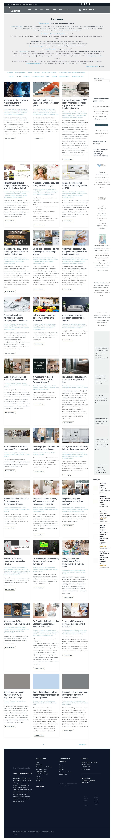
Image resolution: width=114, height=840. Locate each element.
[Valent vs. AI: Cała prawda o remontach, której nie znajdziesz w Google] (101, 383)
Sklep (60, 9)
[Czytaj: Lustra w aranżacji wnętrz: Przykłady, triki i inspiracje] (17, 365)
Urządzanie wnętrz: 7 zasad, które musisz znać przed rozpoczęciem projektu (45, 501)
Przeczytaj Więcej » (9, 138)
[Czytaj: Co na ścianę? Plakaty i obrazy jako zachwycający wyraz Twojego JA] (46, 546)
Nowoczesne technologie (36, 46)
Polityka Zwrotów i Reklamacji (44, 767)
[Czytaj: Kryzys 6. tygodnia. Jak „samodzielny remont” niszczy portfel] (46, 88)
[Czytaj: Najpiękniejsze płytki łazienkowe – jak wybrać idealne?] (75, 487)
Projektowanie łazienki (17, 26)
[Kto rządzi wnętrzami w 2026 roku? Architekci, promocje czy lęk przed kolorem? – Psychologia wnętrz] (101, 422)
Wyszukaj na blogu (99, 78)
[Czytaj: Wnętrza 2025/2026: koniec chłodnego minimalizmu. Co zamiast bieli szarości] (17, 237)
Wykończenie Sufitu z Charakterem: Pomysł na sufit (17, 622)
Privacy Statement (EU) (42, 773)
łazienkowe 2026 (50, 49)
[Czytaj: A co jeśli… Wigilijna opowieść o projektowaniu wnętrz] (46, 171)
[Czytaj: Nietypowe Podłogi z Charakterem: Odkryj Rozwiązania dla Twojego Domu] (75, 546)
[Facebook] (79, 4)
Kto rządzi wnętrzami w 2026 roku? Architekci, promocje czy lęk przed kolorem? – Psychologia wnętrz (74, 104)
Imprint (38, 776)
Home (29, 9)
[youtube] (84, 4)
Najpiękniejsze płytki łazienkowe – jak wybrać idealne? (72, 501)
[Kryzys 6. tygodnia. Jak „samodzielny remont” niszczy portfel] (101, 403)
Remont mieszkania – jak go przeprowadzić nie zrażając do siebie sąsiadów (46, 695)
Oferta (41, 9)
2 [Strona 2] (43, 744)
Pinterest (61, 769)
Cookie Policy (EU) (41, 771)
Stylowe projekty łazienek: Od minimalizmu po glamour (46, 447)
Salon (47, 76)
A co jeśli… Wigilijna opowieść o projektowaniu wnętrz (46, 184)
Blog (54, 9)
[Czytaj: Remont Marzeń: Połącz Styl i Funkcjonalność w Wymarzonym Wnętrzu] (17, 487)
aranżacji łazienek (23, 51)
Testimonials (39, 780)
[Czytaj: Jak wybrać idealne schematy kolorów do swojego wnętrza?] (75, 434)
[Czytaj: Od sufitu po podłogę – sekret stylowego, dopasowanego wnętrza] (46, 237)
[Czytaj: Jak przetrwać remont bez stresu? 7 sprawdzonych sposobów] (46, 303)
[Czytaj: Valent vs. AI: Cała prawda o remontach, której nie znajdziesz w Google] (17, 88)
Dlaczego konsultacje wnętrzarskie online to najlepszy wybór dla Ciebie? (16, 318)
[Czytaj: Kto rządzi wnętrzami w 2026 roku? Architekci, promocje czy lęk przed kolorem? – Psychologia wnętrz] (75, 88)
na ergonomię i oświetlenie (95, 56)
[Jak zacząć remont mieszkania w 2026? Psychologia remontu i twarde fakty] (101, 363)
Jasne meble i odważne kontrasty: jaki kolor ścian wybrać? (73, 318)
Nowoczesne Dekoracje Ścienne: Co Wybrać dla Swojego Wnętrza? (43, 379)
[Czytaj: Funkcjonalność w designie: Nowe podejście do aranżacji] (17, 434)
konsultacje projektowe (32, 63)
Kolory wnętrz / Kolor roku (49, 72)
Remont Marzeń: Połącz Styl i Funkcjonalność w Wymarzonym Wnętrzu (16, 501)
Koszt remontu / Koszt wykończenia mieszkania (72, 72)
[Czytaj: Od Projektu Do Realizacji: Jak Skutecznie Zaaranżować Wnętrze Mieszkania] (46, 609)
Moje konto (39, 764)
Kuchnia (11, 76)
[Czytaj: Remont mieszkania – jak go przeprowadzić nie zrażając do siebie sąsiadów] (46, 680)
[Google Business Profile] (89, 4)
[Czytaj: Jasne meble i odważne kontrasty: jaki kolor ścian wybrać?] (75, 303)
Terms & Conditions (41, 769)
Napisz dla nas (63, 774)
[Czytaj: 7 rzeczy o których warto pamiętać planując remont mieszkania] (75, 609)
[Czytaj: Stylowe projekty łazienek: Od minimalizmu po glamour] (46, 434)
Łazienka (18, 76)
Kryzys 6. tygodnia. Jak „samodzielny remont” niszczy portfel (46, 103)
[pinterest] (86, 4)
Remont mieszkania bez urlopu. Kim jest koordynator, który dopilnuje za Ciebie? (16, 185)
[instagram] (81, 4)
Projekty (48, 9)
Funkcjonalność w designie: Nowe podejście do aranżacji (16, 447)
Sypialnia (54, 76)
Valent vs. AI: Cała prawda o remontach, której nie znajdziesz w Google (16, 103)
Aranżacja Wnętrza (20, 72)
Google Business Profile (65, 772)
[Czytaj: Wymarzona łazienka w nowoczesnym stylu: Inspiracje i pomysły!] (17, 680)
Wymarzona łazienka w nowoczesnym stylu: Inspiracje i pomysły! (14, 695)
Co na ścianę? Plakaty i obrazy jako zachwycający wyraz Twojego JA (46, 561)
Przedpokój (26, 76)
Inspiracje (37, 72)
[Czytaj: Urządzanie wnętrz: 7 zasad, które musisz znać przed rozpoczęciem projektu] (46, 487)
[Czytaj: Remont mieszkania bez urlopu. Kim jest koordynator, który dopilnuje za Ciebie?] (17, 171)
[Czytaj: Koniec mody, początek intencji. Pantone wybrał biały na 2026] (75, 171)
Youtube (61, 767)
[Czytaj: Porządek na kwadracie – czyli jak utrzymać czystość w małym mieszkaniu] (75, 680)
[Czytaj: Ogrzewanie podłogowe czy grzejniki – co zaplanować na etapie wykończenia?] (75, 237)
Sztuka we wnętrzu (64, 76)
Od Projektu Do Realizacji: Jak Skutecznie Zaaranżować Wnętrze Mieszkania (46, 624)
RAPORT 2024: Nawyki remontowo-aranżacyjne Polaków (14, 561)
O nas (35, 9)
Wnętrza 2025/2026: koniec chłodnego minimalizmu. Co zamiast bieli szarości (16, 251)
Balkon (30, 72)
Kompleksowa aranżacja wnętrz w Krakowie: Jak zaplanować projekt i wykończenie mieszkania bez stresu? (101, 350)
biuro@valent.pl (86, 769)
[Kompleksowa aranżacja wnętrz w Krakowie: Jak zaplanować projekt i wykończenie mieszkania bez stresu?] (101, 337)
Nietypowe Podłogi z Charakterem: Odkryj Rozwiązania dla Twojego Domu (73, 562)
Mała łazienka (45, 34)
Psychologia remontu (38, 76)
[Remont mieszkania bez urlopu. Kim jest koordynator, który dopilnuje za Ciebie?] (101, 445)
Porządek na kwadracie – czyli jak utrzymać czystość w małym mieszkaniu (75, 695)
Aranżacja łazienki (44, 23)
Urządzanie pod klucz (77, 76)
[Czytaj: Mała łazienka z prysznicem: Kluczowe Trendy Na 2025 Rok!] (75, 365)
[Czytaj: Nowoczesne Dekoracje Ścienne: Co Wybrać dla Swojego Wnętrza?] (46, 365)
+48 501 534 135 (86, 767)
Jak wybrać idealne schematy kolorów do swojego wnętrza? (75, 447)
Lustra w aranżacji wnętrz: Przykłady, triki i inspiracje (15, 378)
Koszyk (38, 762)
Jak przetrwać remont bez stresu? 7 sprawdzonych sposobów (44, 318)
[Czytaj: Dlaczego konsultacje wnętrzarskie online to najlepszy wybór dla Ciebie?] (17, 303)
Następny (82, 744)
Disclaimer (39, 778)
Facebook (61, 765)
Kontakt (66, 9)
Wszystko (10, 72)
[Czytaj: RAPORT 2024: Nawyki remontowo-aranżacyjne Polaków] (17, 546)
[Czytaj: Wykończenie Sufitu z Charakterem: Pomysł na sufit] (17, 609)
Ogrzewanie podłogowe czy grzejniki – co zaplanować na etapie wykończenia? (74, 251)
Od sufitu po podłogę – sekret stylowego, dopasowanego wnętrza (46, 251)
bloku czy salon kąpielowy (57, 34)
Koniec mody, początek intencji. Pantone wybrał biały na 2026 (75, 185)
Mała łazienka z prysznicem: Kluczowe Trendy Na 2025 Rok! (74, 379)
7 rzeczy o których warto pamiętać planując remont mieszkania (73, 624)
